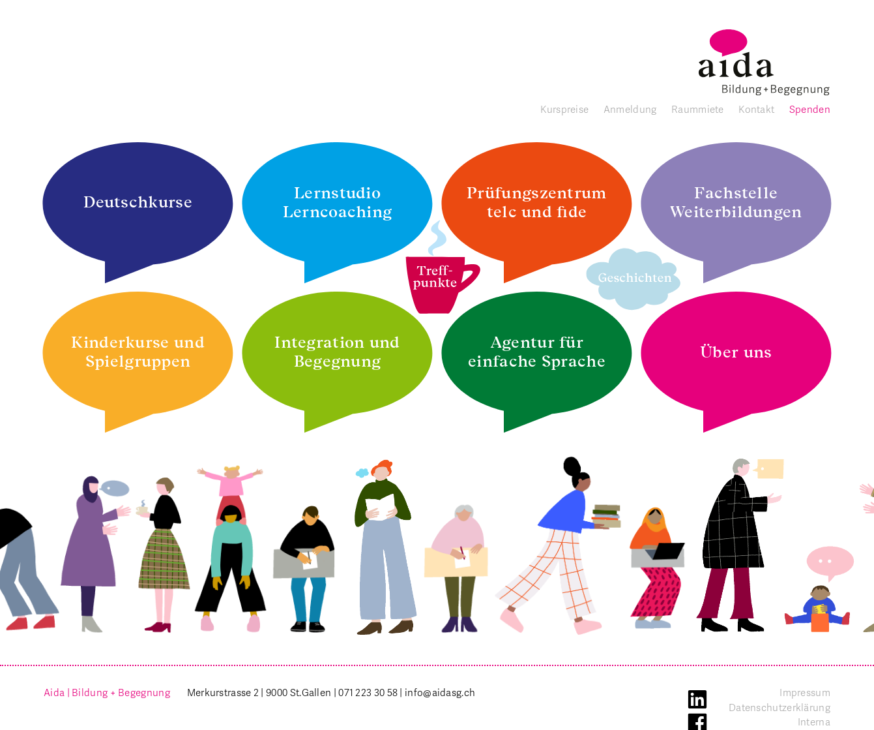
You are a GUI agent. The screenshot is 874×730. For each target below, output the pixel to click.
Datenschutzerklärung (779, 707)
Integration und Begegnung (337, 352)
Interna (814, 722)
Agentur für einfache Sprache (536, 352)
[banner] (764, 62)
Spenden (809, 109)
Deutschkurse (137, 201)
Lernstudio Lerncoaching (337, 202)
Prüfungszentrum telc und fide (537, 202)
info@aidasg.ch (440, 692)
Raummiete (697, 109)
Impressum (804, 692)
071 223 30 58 (368, 692)
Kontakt (756, 109)
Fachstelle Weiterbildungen (736, 202)
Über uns (736, 351)
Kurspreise (564, 109)
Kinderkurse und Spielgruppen (138, 352)
